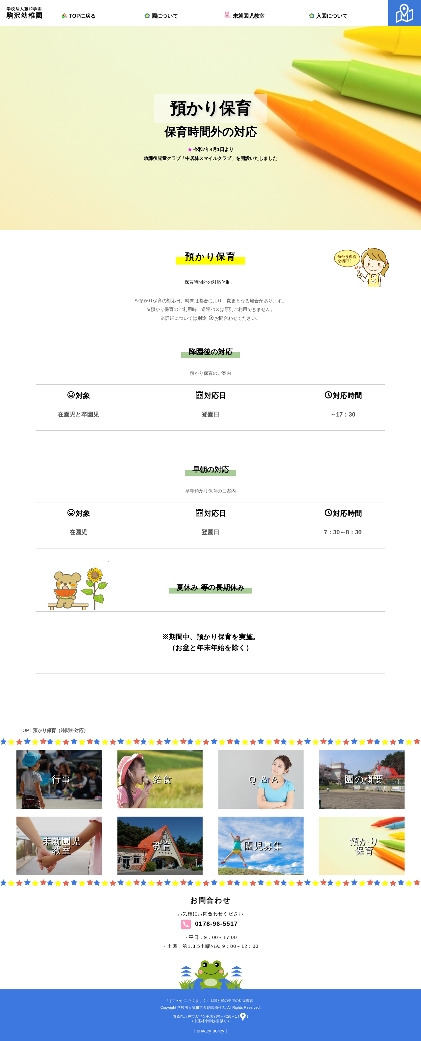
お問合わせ (223, 357)
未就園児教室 (245, 16)
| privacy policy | (210, 1030)
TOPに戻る (78, 16)
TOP (24, 730)
